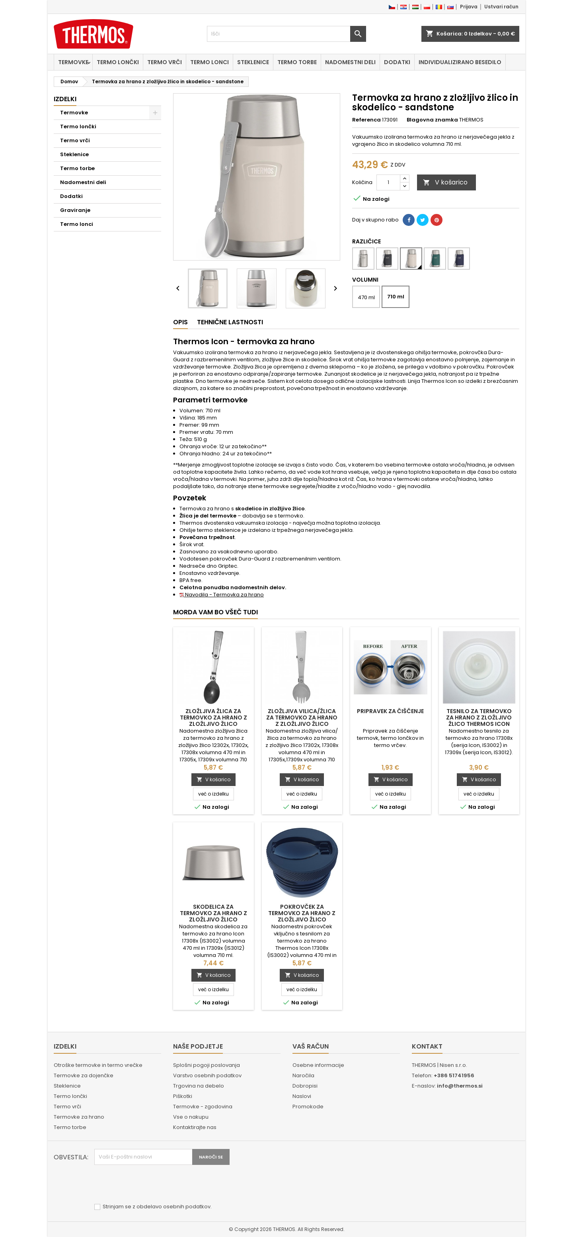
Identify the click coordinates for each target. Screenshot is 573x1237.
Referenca (366, 120)
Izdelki (65, 99)
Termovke (73, 62)
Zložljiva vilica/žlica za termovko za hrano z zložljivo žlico (301, 717)
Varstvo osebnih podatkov (207, 1075)
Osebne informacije (318, 1065)
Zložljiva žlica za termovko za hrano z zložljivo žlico (213, 717)
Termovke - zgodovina (202, 1106)
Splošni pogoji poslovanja (206, 1065)
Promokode (308, 1106)
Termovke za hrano (79, 1117)
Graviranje (75, 210)
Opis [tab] (180, 322)
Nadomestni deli (350, 62)
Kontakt (427, 1046)
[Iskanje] (286, 34)
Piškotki (182, 1096)
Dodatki (397, 62)
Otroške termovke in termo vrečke (98, 1065)
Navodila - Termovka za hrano (221, 594)
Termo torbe (297, 62)
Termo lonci (209, 62)
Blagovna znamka (432, 120)
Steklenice (253, 62)
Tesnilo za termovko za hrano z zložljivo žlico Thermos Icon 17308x (479, 720)
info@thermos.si (460, 1086)
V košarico (445, 182)
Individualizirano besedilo (460, 62)
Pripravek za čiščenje (390, 711)
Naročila (303, 1075)
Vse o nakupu (191, 1117)
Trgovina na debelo (198, 1086)
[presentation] (154, 1184)
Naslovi (301, 1096)
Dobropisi (305, 1086)
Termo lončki (118, 62)
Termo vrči (164, 62)
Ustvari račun (501, 6)
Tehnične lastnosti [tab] (230, 322)
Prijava (468, 6)
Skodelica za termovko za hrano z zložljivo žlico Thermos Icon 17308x (213, 916)
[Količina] (388, 182)
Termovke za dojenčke (83, 1075)
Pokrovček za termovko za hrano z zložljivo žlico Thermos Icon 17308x (301, 916)
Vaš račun (310, 1046)
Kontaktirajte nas (194, 1127)
